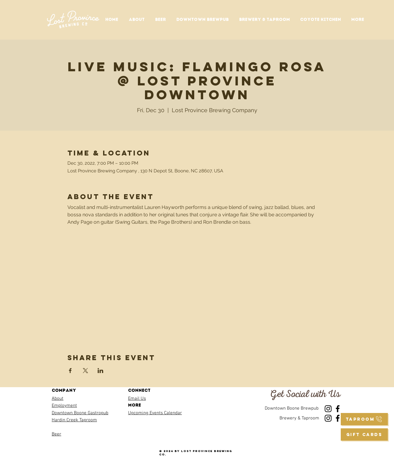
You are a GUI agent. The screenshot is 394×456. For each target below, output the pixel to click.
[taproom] (364, 419)
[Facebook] (337, 408)
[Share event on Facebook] (70, 370)
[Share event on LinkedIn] (100, 370)
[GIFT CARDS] (364, 434)
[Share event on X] (85, 370)
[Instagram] (328, 408)
